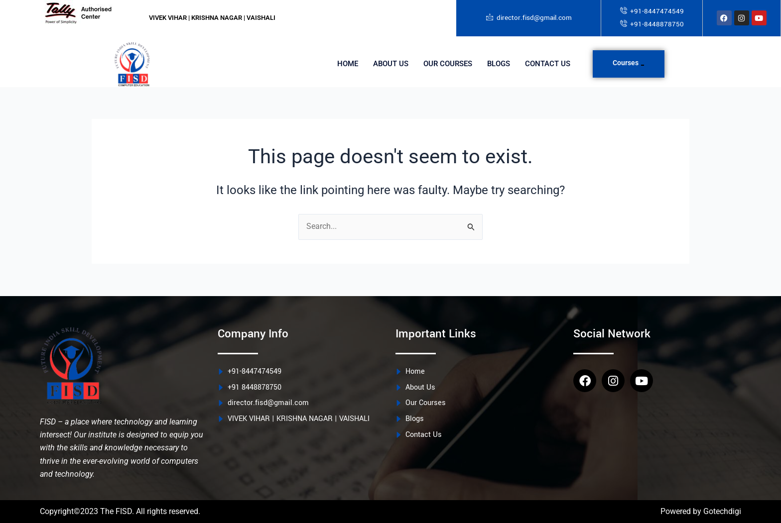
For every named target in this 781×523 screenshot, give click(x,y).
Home (347, 64)
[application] (642, 65)
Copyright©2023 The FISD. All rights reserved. (120, 511)
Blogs (498, 64)
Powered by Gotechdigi (700, 511)
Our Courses (447, 64)
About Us (390, 64)
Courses (628, 63)
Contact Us (547, 64)
